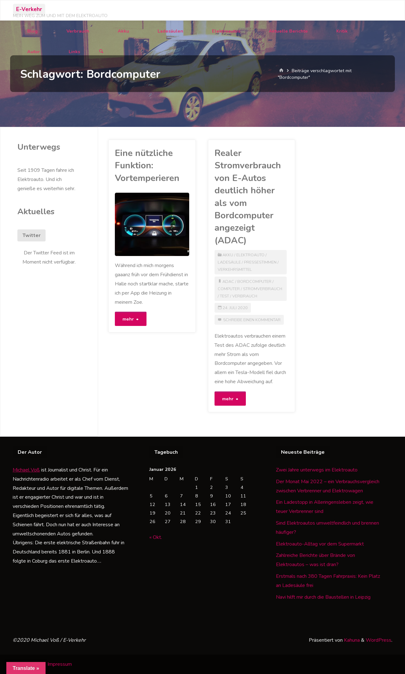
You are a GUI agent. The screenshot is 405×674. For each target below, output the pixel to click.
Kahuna (351, 640)
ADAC (228, 281)
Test (224, 296)
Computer (229, 289)
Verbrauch (244, 296)
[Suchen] (101, 51)
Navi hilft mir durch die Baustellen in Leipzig (323, 597)
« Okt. (155, 537)
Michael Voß (26, 469)
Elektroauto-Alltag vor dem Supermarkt (320, 543)
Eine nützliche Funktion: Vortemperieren (147, 165)
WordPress (378, 640)
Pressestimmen (260, 262)
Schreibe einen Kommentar (252, 320)
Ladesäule (229, 262)
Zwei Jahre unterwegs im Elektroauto (317, 469)
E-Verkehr (29, 9)
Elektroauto (250, 255)
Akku (227, 255)
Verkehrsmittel (235, 269)
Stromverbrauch (262, 289)
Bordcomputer (254, 281)
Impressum (59, 664)
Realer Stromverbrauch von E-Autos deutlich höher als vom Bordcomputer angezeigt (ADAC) (248, 197)
